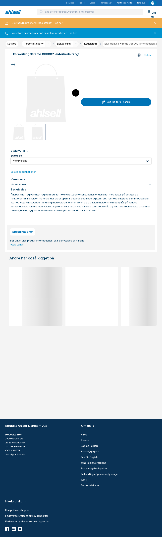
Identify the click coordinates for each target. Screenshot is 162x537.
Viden (92, 3)
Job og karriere (90, 446)
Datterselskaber (90, 485)
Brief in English (89, 457)
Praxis (82, 3)
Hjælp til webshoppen (17, 510)
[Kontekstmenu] (153, 3)
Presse (85, 440)
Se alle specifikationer (23, 172)
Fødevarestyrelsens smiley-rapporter (26, 516)
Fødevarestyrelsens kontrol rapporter (27, 522)
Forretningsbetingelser (94, 469)
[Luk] (153, 23)
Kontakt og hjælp (124, 3)
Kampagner (106, 3)
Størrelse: (16, 156)
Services (70, 3)
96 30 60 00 (17, 447)
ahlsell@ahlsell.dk (15, 455)
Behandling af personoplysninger (100, 474)
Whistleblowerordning (93, 463)
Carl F (84, 480)
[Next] (75, 93)
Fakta (84, 435)
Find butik (141, 3)
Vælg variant (17, 245)
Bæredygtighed (90, 452)
